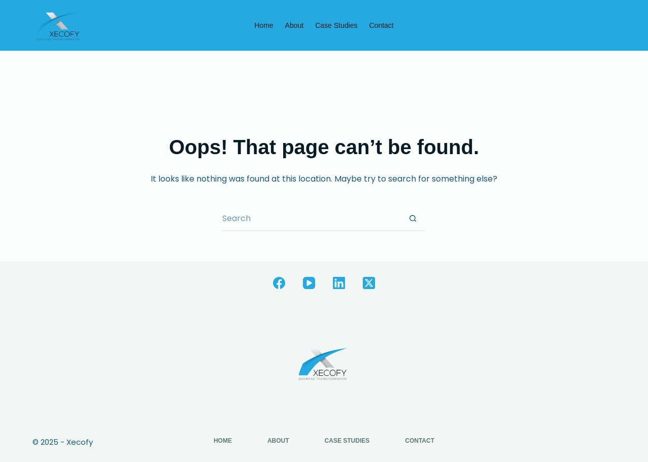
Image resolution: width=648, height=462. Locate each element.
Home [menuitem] (263, 25)
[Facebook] (279, 283)
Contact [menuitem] (381, 25)
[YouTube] (309, 283)
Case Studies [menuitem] (336, 25)
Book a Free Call (582, 25)
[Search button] (412, 218)
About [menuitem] (294, 25)
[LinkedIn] (339, 283)
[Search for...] (311, 218)
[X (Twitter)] (369, 283)
